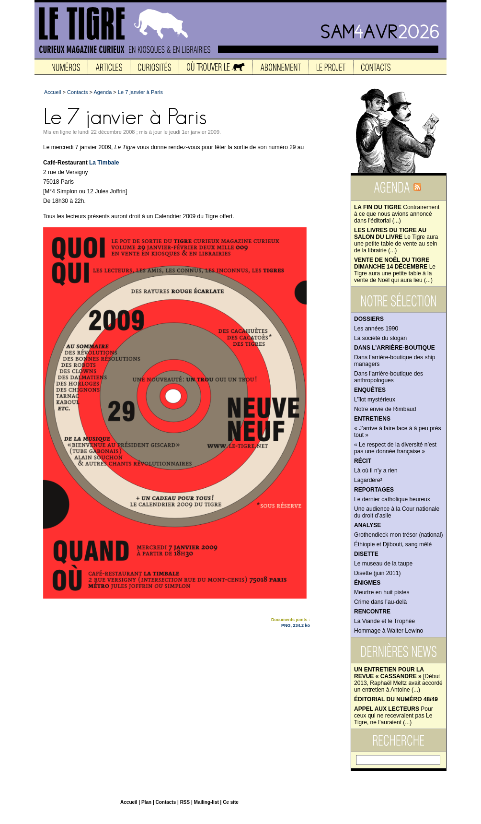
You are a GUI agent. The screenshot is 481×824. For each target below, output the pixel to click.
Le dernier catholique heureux (392, 499)
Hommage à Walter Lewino (388, 630)
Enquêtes (370, 390)
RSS (185, 802)
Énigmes (367, 582)
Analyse (367, 525)
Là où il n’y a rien (376, 470)
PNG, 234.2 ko (295, 625)
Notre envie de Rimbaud (385, 409)
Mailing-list (206, 802)
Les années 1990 (376, 328)
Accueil (52, 92)
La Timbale (104, 162)
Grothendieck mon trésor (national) (398, 534)
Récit (362, 461)
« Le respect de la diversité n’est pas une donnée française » (395, 448)
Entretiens (372, 418)
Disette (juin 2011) (377, 573)
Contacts (77, 92)
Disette (366, 554)
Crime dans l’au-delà (380, 602)
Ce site (231, 802)
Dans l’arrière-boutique (394, 347)
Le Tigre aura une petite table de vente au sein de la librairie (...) (396, 240)
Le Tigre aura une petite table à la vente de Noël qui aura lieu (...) (394, 270)
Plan (146, 802)
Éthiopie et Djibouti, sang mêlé (393, 544)
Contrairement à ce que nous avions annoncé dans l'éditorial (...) (396, 214)
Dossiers (369, 319)
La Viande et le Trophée (384, 621)
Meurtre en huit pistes (381, 592)
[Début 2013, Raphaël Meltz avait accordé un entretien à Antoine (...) (398, 679)
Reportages (374, 489)
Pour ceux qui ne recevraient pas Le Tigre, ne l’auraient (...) (393, 716)
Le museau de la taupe (383, 563)
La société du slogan (380, 338)
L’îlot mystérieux (374, 399)
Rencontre (372, 611)
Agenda (102, 92)
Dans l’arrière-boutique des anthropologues (388, 377)
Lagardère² (368, 480)
